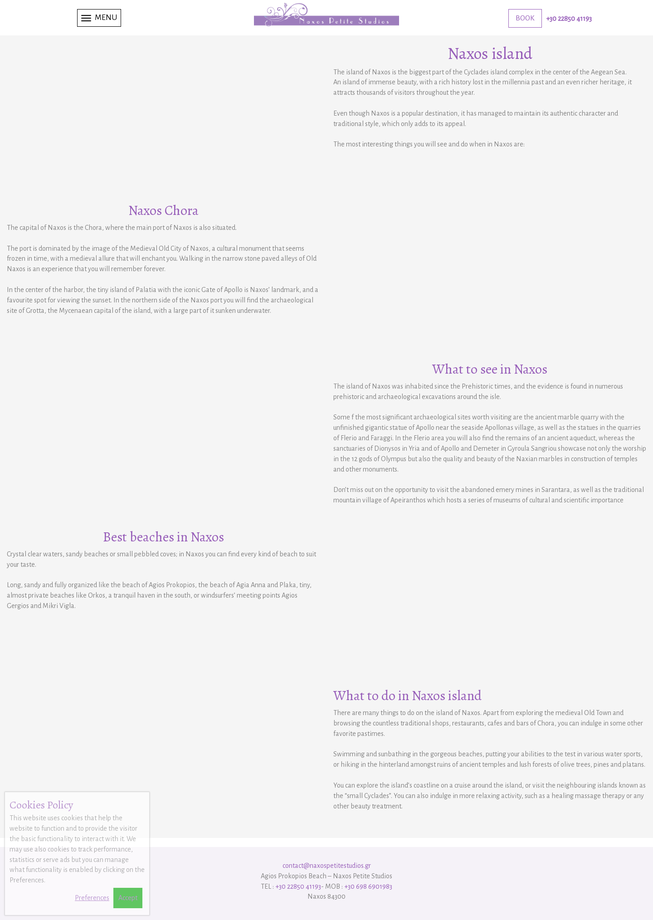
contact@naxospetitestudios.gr (327, 865)
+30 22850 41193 (569, 18)
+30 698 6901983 (368, 886)
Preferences (92, 897)
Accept (127, 897)
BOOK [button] (525, 18)
